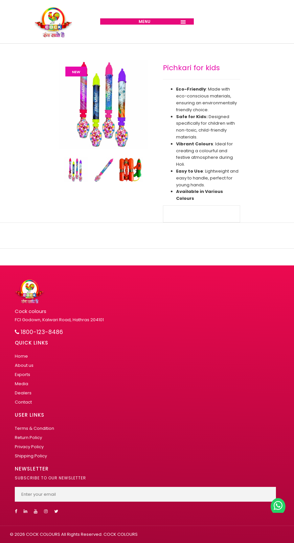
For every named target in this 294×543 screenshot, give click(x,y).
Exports (22, 374)
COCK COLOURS (120, 534)
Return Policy (28, 437)
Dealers (23, 393)
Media (21, 384)
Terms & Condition (34, 428)
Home (21, 356)
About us (24, 365)
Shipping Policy (31, 456)
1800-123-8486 (39, 332)
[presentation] (71, 171)
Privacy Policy (29, 447)
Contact (23, 402)
